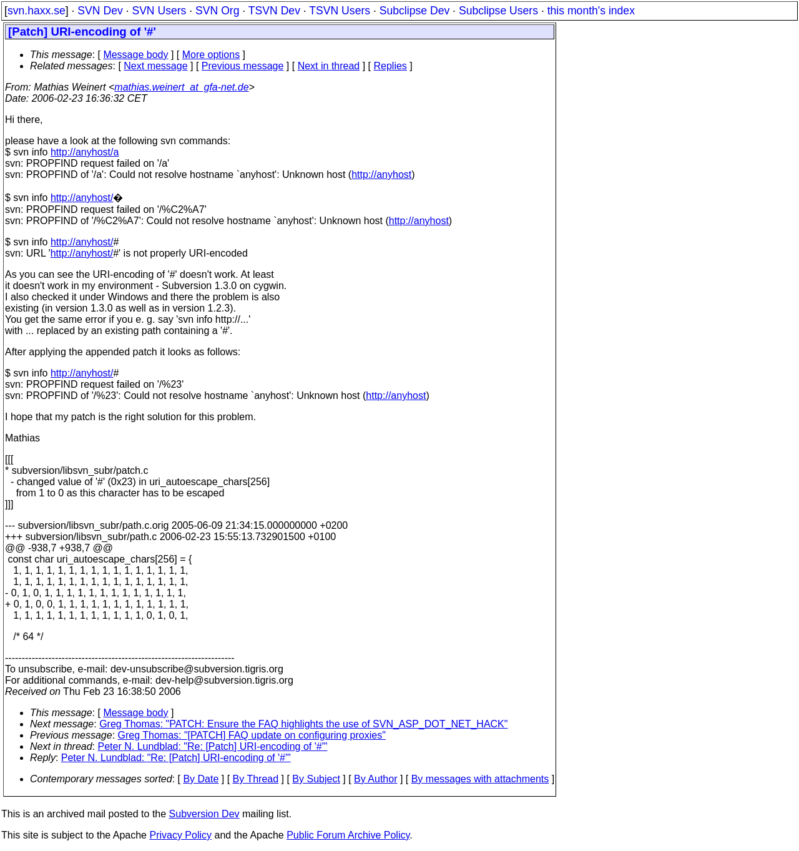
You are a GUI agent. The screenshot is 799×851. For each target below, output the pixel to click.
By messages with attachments (480, 779)
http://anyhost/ (82, 197)
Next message (155, 66)
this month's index (591, 10)
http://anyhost (381, 174)
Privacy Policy (180, 835)
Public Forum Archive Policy (348, 835)
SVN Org (217, 10)
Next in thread (329, 66)
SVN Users (159, 10)
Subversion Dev (204, 814)
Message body (135, 54)
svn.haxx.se (36, 10)
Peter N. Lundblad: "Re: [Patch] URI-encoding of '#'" (213, 746)
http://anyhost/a (85, 152)
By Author (375, 779)
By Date (200, 779)
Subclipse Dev (414, 10)
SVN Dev (99, 10)
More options (211, 54)
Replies (390, 66)
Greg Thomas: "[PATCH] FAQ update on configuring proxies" (252, 735)
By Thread (256, 779)
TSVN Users (339, 10)
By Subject (316, 779)
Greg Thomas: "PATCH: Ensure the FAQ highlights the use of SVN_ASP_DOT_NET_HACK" (303, 724)
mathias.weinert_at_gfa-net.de (181, 87)
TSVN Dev (274, 10)
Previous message (243, 66)
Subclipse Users (498, 10)
